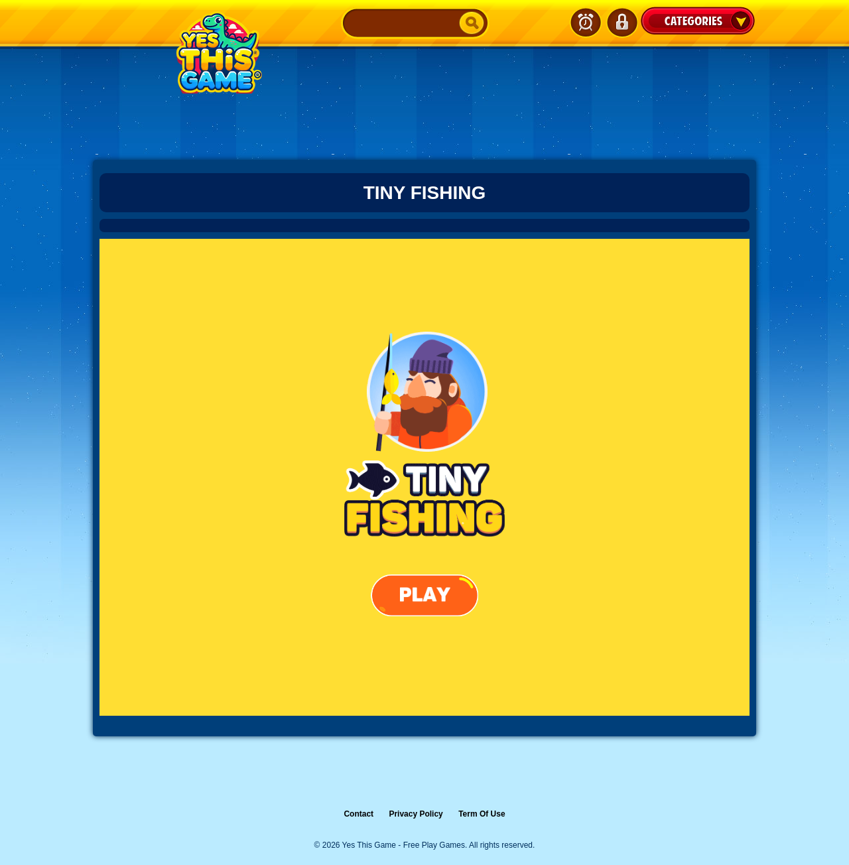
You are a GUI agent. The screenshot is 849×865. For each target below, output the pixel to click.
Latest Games (585, 22)
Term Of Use (481, 814)
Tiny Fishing (424, 192)
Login (621, 22)
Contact (358, 814)
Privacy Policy (415, 814)
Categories (698, 20)
